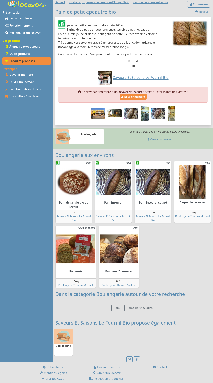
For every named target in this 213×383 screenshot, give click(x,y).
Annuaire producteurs (22, 47)
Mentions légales (53, 373)
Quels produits (17, 54)
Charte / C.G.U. (53, 379)
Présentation (53, 367)
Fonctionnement (19, 25)
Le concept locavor (20, 18)
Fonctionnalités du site (23, 89)
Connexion (199, 4)
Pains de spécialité (140, 308)
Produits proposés (20, 61)
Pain (117, 308)
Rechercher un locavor (23, 33)
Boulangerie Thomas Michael (192, 216)
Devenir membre (19, 75)
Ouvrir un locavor (19, 82)
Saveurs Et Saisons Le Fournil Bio (92, 323)
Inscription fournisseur (23, 96)
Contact (159, 367)
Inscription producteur (106, 379)
